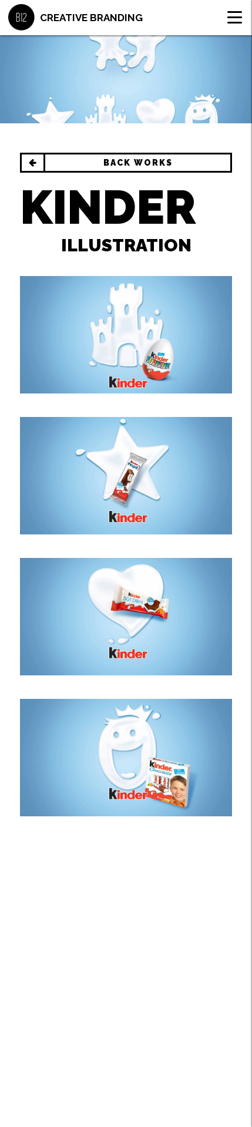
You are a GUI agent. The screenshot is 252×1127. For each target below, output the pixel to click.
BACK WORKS (138, 162)
